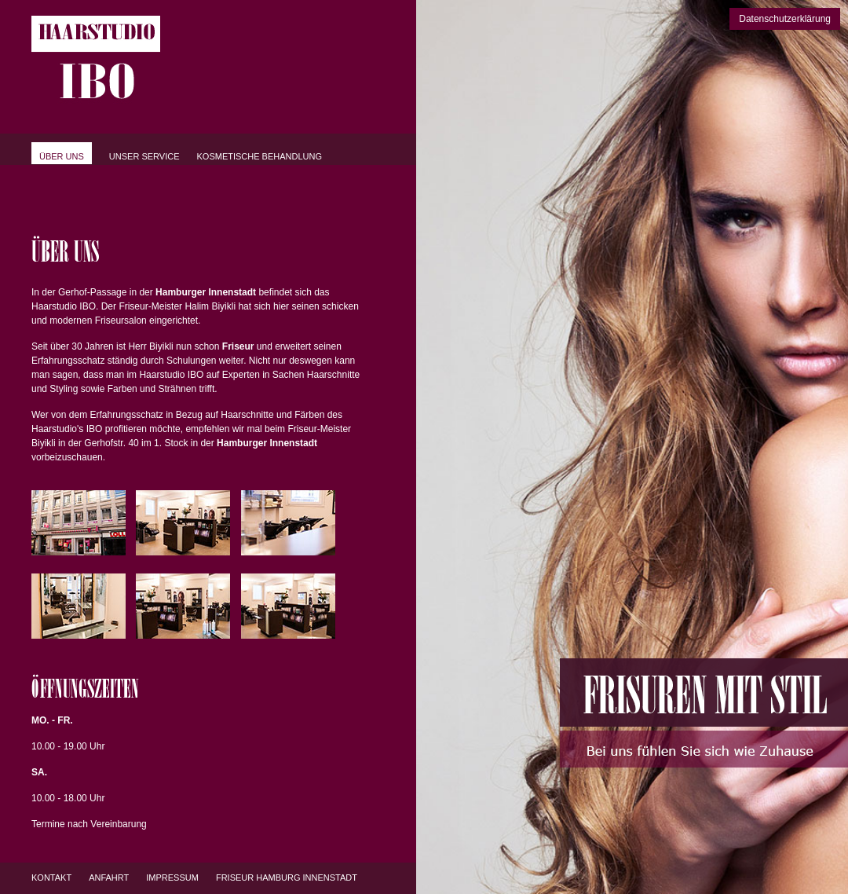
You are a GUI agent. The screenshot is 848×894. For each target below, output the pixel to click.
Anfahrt (109, 877)
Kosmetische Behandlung (260, 156)
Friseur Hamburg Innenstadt (286, 877)
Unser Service (144, 156)
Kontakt (51, 877)
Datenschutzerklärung (785, 18)
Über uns (61, 156)
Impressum (172, 877)
